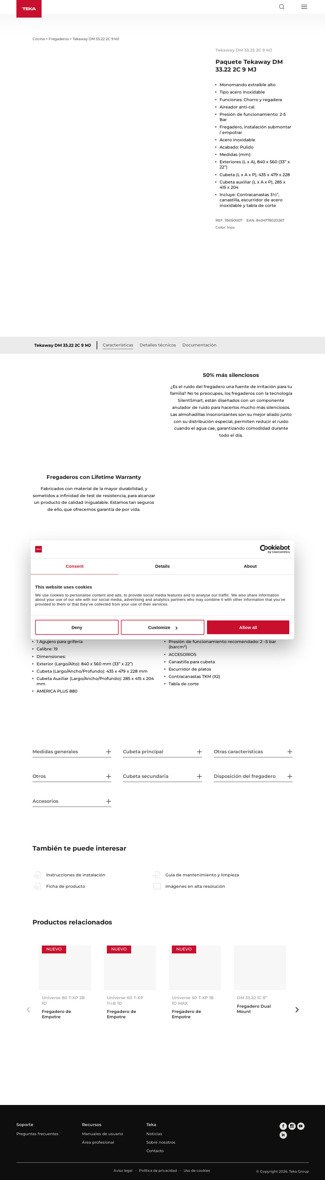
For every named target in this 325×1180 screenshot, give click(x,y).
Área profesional (98, 1142)
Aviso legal (123, 1170)
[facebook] (283, 1126)
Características (118, 345)
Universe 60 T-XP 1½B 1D (125, 1000)
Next (297, 1010)
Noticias (154, 1133)
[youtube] (301, 1126)
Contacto (155, 1150)
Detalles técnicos (158, 345)
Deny (76, 627)
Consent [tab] (75, 566)
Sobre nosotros (160, 1142)
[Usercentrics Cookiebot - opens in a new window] (264, 549)
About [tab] (250, 566)
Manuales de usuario (102, 1133)
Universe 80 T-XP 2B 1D (63, 1000)
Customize (162, 627)
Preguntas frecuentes (37, 1133)
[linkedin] (283, 1135)
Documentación (199, 345)
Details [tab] (162, 566)
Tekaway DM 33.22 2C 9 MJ (62, 345)
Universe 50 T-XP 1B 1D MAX (193, 1000)
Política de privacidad (158, 1170)
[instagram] (292, 1126)
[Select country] (292, 6)
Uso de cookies (197, 1170)
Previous (28, 1010)
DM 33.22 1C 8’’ (252, 997)
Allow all (248, 627)
